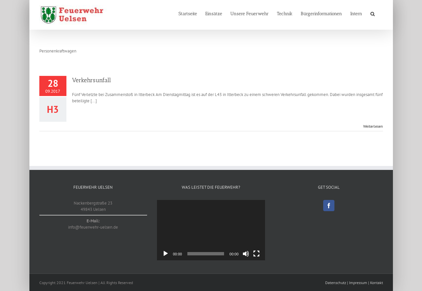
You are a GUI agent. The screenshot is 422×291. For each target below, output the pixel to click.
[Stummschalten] (246, 253)
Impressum (358, 282)
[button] (372, 14)
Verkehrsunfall (91, 80)
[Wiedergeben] (165, 253)
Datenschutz (335, 282)
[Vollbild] (256, 253)
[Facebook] (328, 205)
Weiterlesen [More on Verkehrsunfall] (373, 126)
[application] (211, 230)
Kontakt (376, 282)
